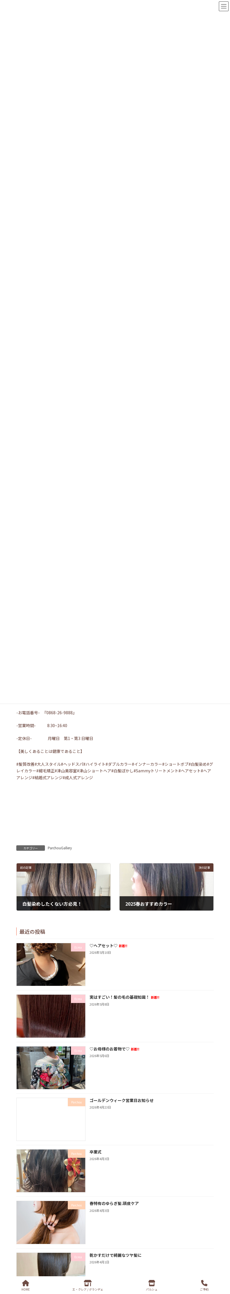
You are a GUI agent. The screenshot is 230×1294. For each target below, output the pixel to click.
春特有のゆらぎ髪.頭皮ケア (114, 1203)
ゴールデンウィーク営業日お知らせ (122, 1100)
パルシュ (151, 1285)
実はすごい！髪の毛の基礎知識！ (124, 997)
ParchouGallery (60, 847)
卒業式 (96, 1152)
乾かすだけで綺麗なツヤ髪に (116, 1255)
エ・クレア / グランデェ (87, 1285)
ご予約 (204, 1285)
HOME (25, 1285)
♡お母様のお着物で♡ (114, 1048)
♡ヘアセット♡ (108, 945)
